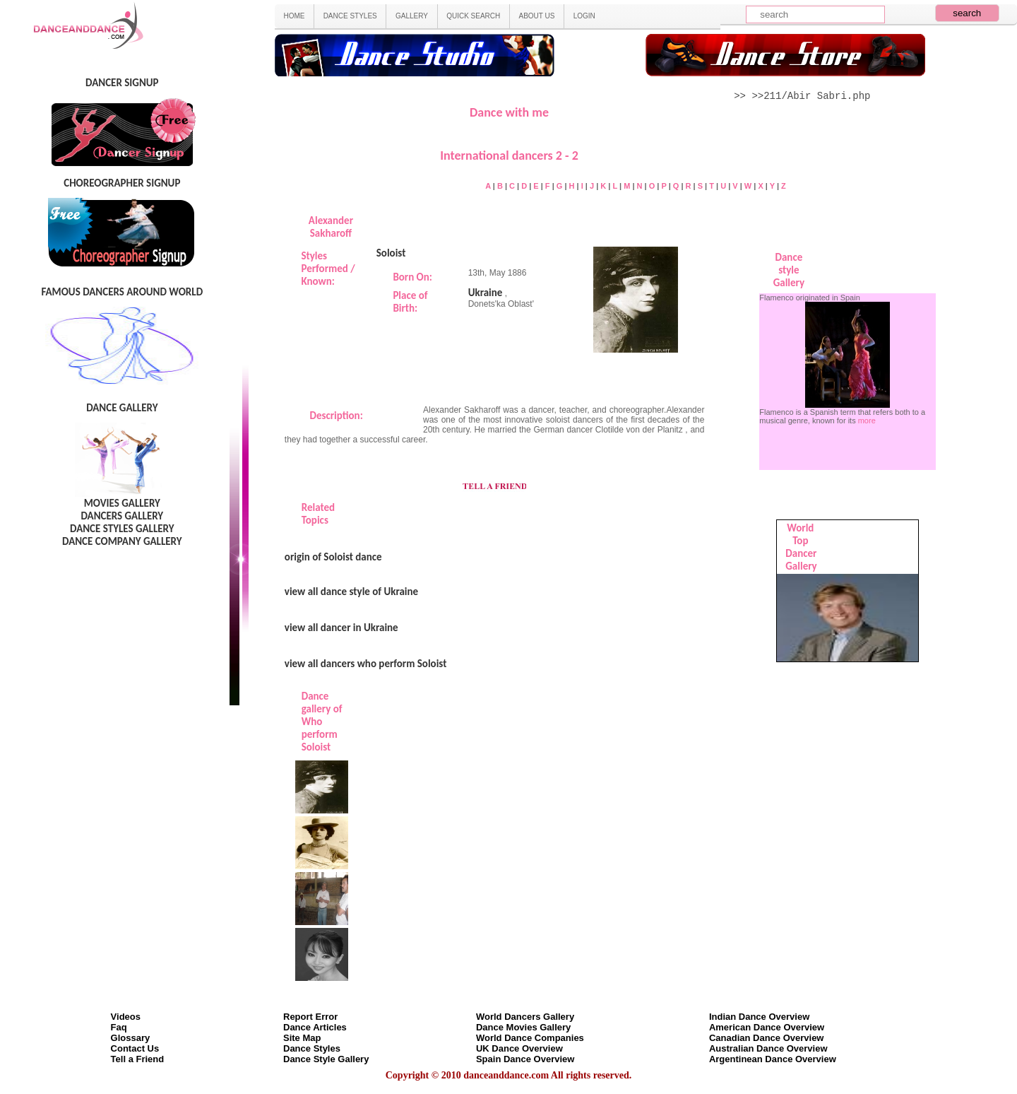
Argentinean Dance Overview (772, 1059)
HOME (293, 16)
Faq (119, 1027)
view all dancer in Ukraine (341, 627)
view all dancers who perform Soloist (366, 663)
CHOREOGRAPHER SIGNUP (122, 183)
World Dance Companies (530, 1038)
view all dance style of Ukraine (351, 591)
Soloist (391, 253)
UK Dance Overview (519, 1048)
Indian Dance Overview (759, 1016)
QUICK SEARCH (473, 16)
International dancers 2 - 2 (509, 155)
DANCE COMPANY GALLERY (122, 541)
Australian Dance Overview (768, 1048)
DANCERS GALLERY (122, 516)
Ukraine (485, 292)
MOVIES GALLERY (122, 503)
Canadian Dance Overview (766, 1038)
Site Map (302, 1038)
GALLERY (412, 16)
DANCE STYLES (350, 16)
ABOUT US (537, 16)
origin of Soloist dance (333, 557)
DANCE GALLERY (121, 407)
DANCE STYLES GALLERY (122, 528)
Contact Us (135, 1048)
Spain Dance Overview (525, 1059)
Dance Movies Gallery (523, 1027)
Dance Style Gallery (326, 1059)
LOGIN (584, 16)
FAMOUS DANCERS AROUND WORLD (122, 292)
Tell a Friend (138, 1059)
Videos (126, 1016)
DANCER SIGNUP (121, 82)
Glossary (130, 1038)
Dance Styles (311, 1048)
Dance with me (509, 112)
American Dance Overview (766, 1027)
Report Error (310, 1016)
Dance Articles (315, 1027)
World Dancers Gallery (525, 1016)
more (867, 420)
